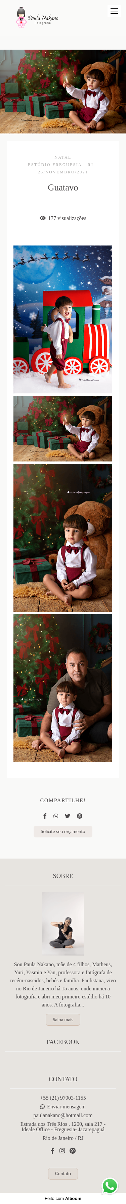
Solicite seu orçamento (63, 831)
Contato (63, 1173)
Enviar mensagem (66, 1106)
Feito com (63, 1198)
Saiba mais (63, 1019)
